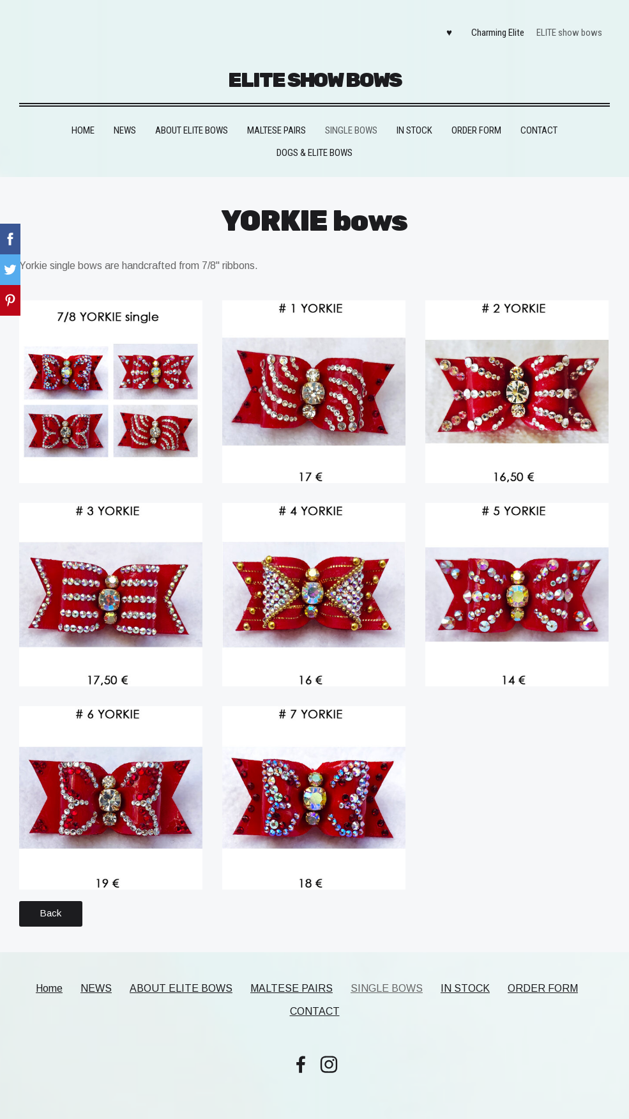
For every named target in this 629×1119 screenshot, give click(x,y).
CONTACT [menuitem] (538, 122)
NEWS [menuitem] (125, 122)
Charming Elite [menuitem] (494, 29)
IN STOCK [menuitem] (414, 122)
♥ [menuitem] (445, 29)
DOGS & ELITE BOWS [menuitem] (314, 145)
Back (50, 905)
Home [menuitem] (83, 122)
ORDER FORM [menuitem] (476, 122)
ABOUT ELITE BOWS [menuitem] (191, 122)
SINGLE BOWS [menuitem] (351, 122)
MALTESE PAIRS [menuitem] (276, 122)
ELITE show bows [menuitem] (566, 29)
